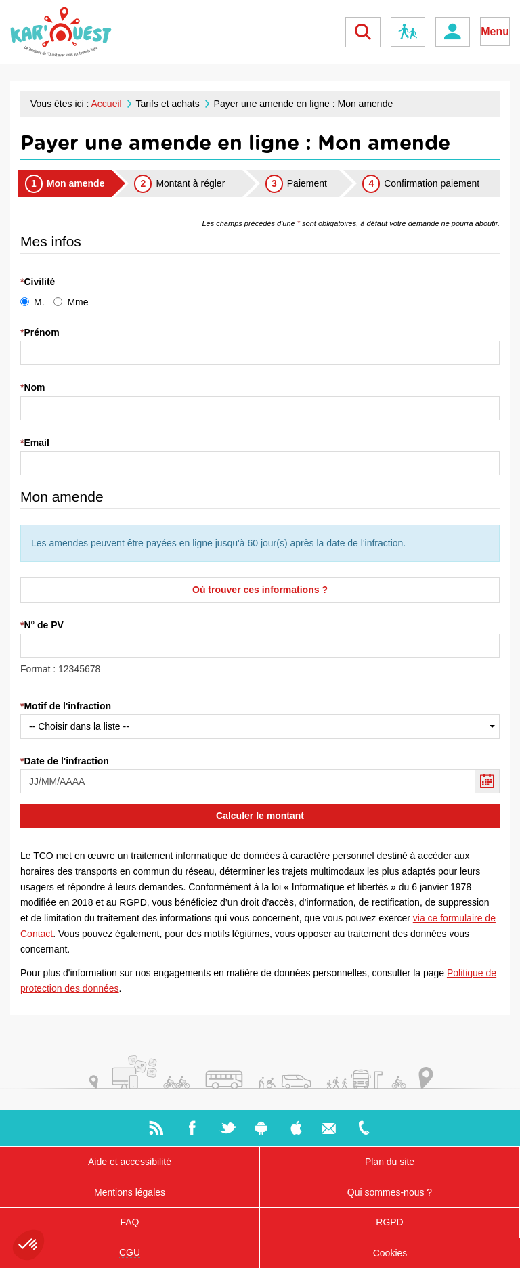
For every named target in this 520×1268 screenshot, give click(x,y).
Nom (34, 387)
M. (32, 302)
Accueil (106, 103)
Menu (495, 31)
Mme (70, 302)
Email (36, 442)
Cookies (390, 1253)
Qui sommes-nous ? (389, 1192)
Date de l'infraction (66, 761)
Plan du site (389, 1161)
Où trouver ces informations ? (260, 589)
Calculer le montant (260, 815)
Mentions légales (129, 1192)
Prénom (41, 332)
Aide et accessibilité (129, 1161)
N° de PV (44, 624)
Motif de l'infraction (67, 706)
